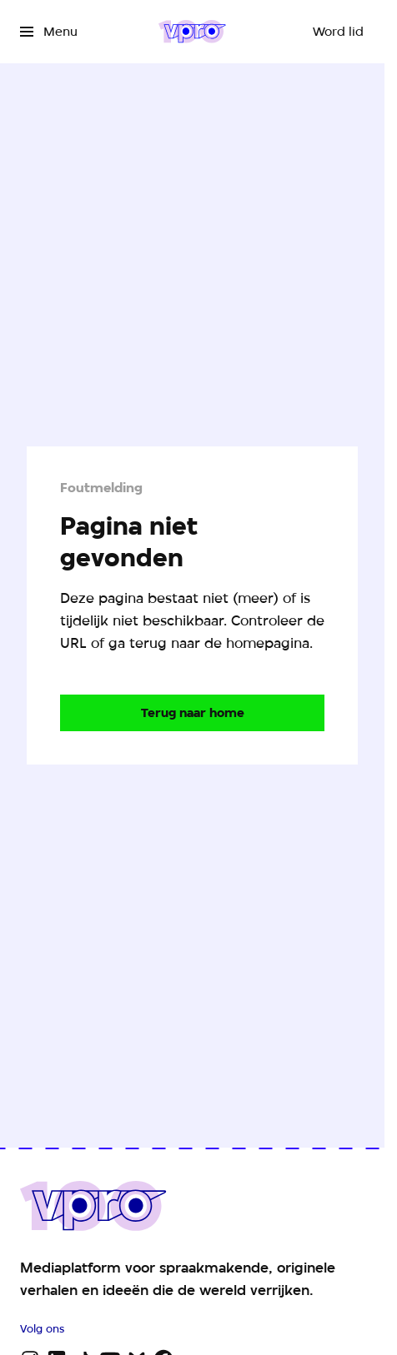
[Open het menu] (49, 31)
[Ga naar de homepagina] (192, 713)
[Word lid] (338, 31)
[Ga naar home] (192, 31)
